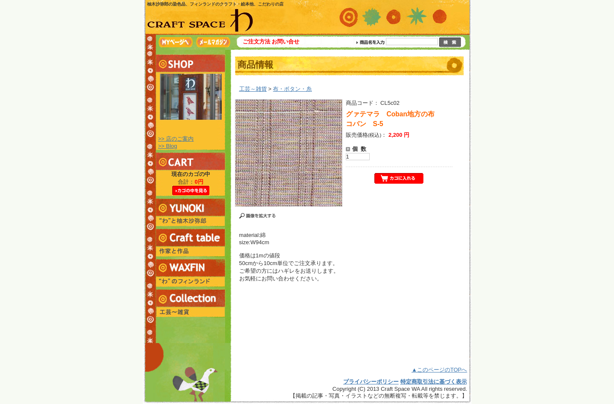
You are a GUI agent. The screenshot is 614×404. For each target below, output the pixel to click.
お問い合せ (285, 41)
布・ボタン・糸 (292, 89)
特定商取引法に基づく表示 (433, 381)
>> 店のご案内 (176, 139)
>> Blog (167, 146)
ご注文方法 (256, 41)
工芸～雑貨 (253, 89)
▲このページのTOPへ (439, 369)
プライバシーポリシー (371, 381)
